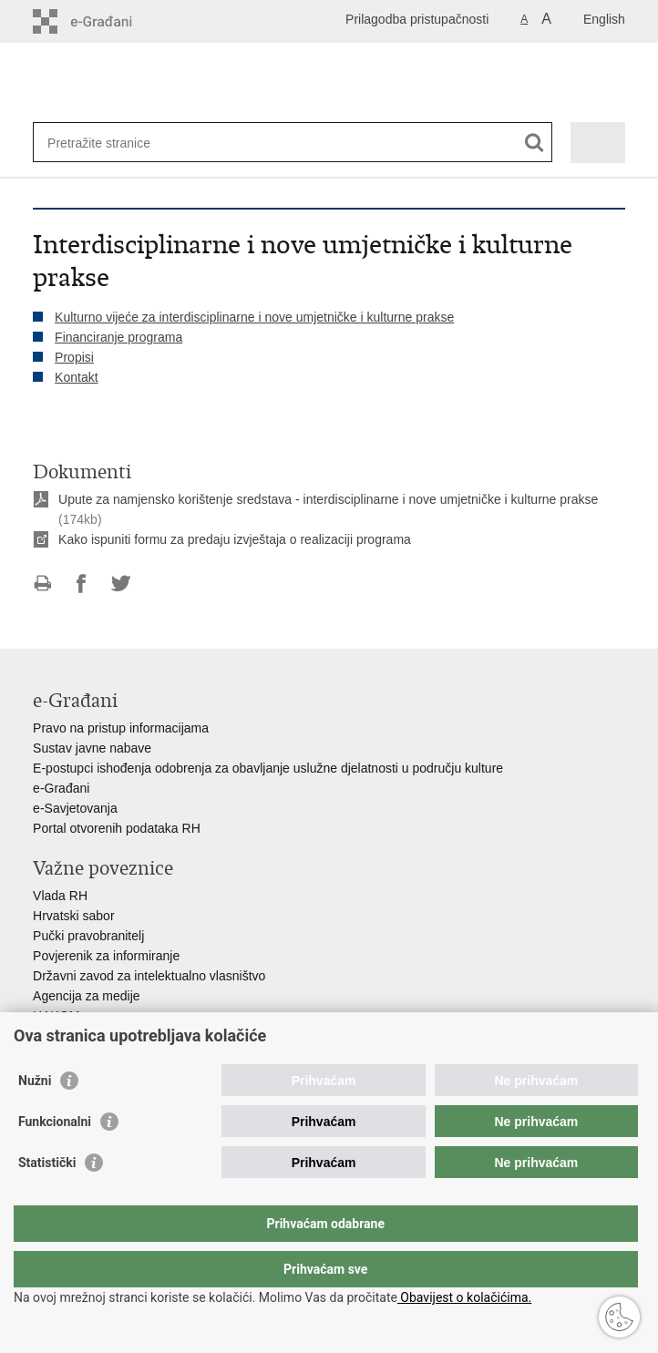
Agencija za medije (86, 996)
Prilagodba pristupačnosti (416, 19)
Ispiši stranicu (42, 583)
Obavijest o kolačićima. (464, 1297)
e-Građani (61, 788)
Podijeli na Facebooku (81, 583)
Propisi (74, 357)
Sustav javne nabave (92, 748)
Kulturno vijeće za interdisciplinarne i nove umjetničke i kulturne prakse (254, 317)
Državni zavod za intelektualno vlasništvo (149, 976)
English (604, 19)
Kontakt (76, 377)
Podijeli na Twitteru (120, 583)
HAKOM (56, 1016)
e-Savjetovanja (75, 808)
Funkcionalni (54, 1158)
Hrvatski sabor (73, 915)
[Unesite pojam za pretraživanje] (113, 143)
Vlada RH (60, 895)
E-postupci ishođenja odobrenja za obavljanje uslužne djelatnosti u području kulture (268, 768)
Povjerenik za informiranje (106, 955)
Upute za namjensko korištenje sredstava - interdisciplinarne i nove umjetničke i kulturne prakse (328, 499)
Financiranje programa (118, 337)
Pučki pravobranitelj (88, 935)
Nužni (34, 1117)
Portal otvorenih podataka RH (116, 828)
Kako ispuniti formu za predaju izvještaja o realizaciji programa (234, 539)
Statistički (47, 1199)
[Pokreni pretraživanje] (534, 142)
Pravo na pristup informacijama (121, 728)
